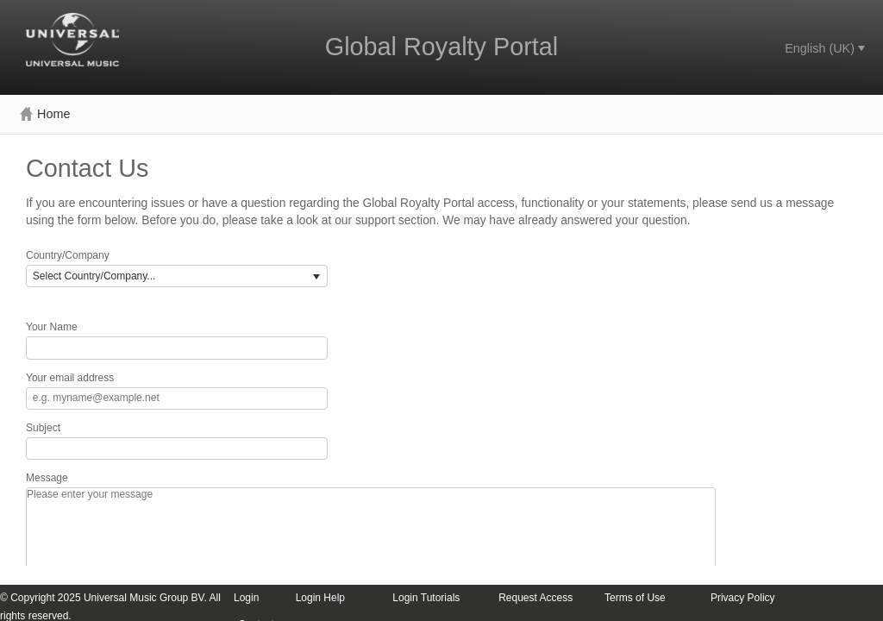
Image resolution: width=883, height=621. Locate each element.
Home (45, 114)
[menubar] (823, 48)
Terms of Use (635, 598)
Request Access (535, 598)
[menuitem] (823, 48)
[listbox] (177, 276)
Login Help (320, 598)
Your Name (52, 327)
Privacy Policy (743, 598)
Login (246, 598)
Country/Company (68, 255)
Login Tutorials (426, 598)
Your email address (70, 378)
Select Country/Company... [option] (94, 276)
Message (47, 478)
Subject (43, 428)
